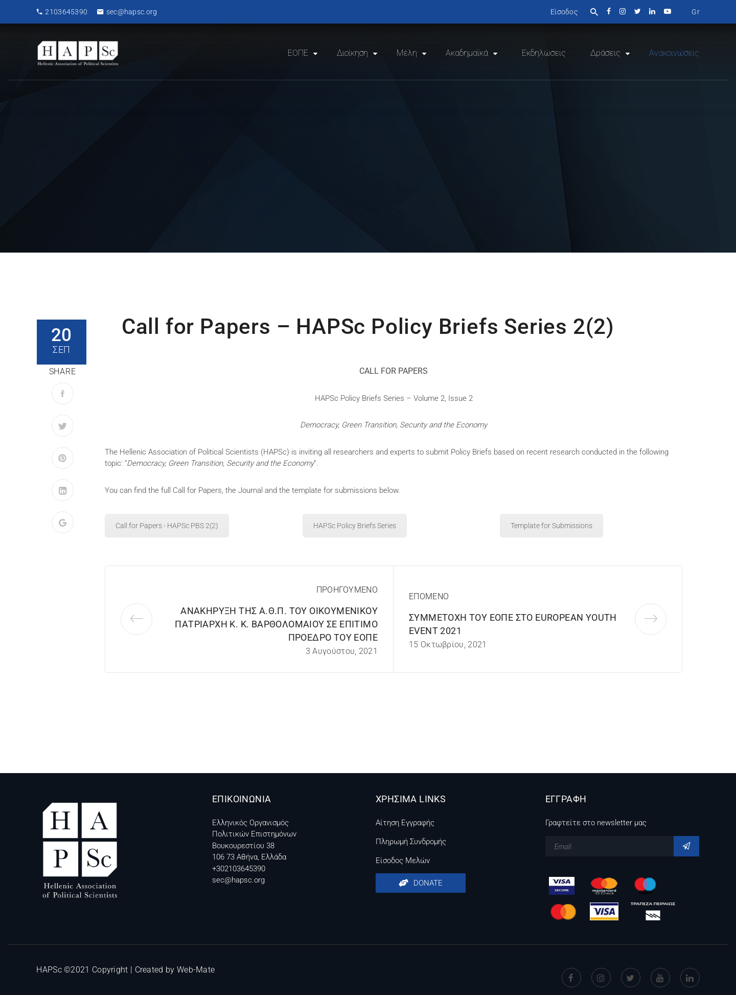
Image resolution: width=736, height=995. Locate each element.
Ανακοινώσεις (674, 53)
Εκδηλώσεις (544, 53)
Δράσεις (605, 53)
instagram (623, 11)
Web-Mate (196, 970)
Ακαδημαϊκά (467, 53)
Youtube (660, 970)
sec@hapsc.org (127, 12)
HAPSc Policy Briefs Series (354, 526)
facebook (609, 11)
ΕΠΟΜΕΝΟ (429, 596)
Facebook (571, 970)
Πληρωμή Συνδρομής (411, 841)
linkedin (653, 11)
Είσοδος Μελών (403, 860)
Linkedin (690, 970)
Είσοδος (564, 12)
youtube (668, 11)
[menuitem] (695, 11)
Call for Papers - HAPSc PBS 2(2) (167, 526)
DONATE (421, 883)
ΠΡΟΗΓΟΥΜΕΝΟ (347, 590)
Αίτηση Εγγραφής (405, 822)
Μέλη (407, 53)
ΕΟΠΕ (298, 53)
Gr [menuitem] (696, 12)
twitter (638, 11)
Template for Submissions (551, 526)
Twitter (630, 970)
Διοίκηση (352, 53)
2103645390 (62, 12)
